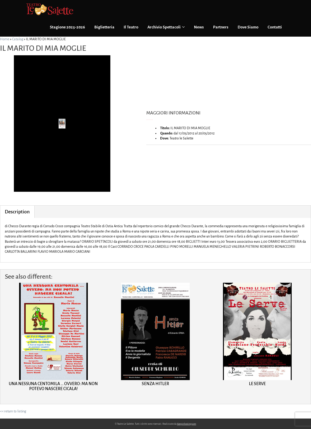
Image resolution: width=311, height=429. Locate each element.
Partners (220, 27)
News (199, 27)
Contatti (275, 27)
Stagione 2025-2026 (67, 27)
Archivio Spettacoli (166, 27)
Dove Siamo (248, 27)
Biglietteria (104, 27)
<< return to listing (13, 411)
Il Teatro (131, 27)
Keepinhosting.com (186, 423)
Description (17, 211)
